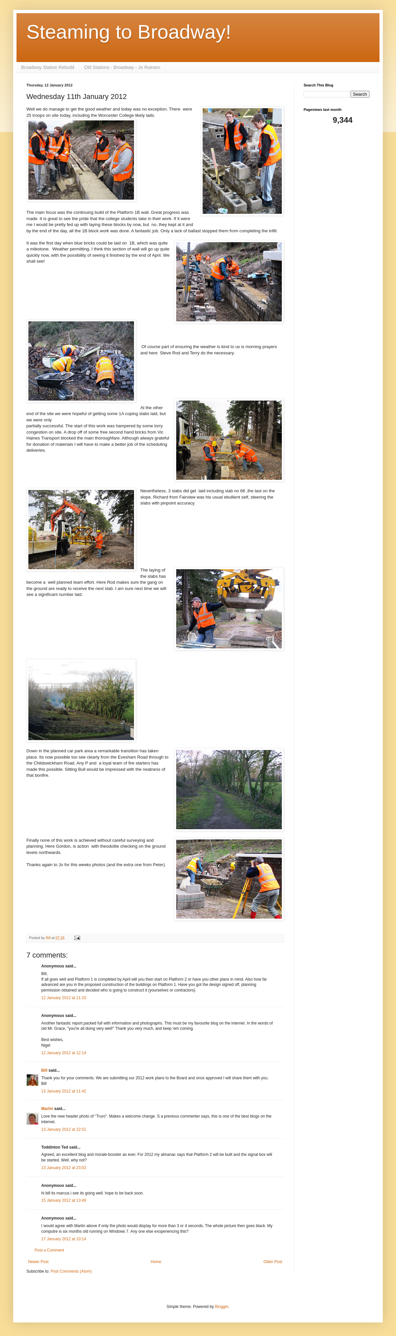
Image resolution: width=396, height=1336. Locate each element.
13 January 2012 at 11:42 (63, 1091)
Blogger (221, 1306)
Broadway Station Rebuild (47, 67)
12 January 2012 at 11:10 (63, 997)
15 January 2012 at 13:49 (63, 1200)
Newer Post (38, 1261)
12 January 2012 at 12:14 (63, 1053)
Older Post (272, 1261)
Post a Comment (49, 1250)
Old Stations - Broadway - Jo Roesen (122, 67)
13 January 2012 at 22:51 (63, 1129)
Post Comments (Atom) (71, 1271)
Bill (44, 1070)
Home (156, 1261)
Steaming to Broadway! (128, 32)
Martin (47, 1108)
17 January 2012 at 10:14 (63, 1239)
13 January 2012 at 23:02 (63, 1167)
